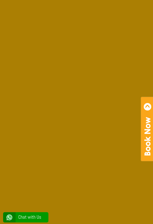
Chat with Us (22, 217)
